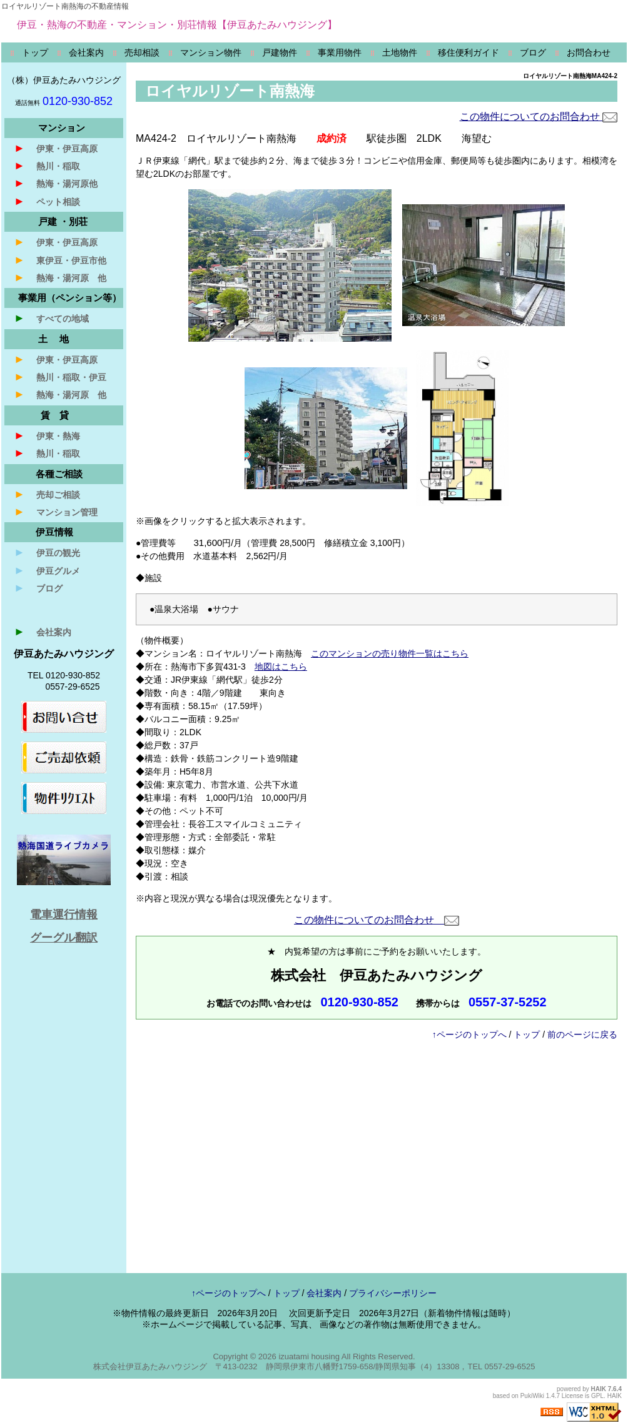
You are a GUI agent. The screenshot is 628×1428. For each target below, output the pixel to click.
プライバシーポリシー (393, 1293)
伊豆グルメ (47, 570)
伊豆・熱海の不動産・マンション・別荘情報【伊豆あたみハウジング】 (177, 24)
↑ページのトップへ (469, 1034)
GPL (597, 1395)
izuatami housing (309, 1356)
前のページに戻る (582, 1034)
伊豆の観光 (47, 552)
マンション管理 (56, 511)
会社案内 (42, 631)
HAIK (598, 1389)
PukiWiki (532, 1395)
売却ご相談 (47, 494)
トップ (527, 1034)
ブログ (38, 588)
